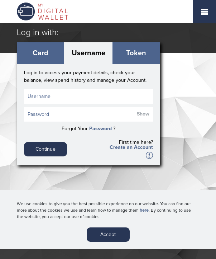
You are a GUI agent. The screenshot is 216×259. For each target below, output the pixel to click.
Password (100, 128)
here (144, 211)
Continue (45, 149)
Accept (108, 235)
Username (88, 53)
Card (40, 53)
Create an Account (131, 147)
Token (136, 53)
